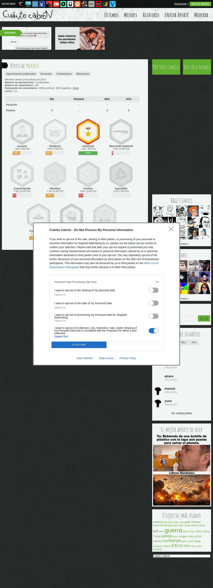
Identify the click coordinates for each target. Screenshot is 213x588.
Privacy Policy (128, 358)
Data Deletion (85, 358)
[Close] (172, 230)
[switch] (154, 290)
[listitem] (106, 282)
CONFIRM (79, 344)
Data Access (106, 358)
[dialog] (106, 294)
